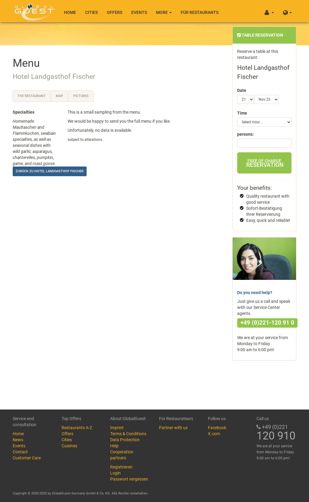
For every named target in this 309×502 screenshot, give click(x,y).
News (18, 439)
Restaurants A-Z (77, 427)
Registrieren (121, 467)
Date (241, 90)
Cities (91, 12)
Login (115, 473)
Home (70, 12)
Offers (114, 12)
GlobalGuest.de (33, 10)
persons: (245, 134)
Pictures (81, 96)
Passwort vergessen (129, 479)
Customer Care (27, 457)
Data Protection (125, 439)
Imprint (117, 427)
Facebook (217, 427)
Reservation (264, 163)
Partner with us (173, 427)
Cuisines (69, 445)
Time (242, 113)
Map (59, 96)
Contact (20, 451)
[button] (287, 11)
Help (114, 445)
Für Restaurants (199, 12)
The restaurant (32, 96)
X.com (214, 433)
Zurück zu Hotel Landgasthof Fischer (50, 171)
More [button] (164, 12)
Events (139, 12)
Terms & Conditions (128, 433)
